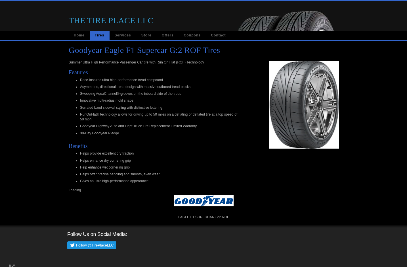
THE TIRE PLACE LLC (111, 20)
